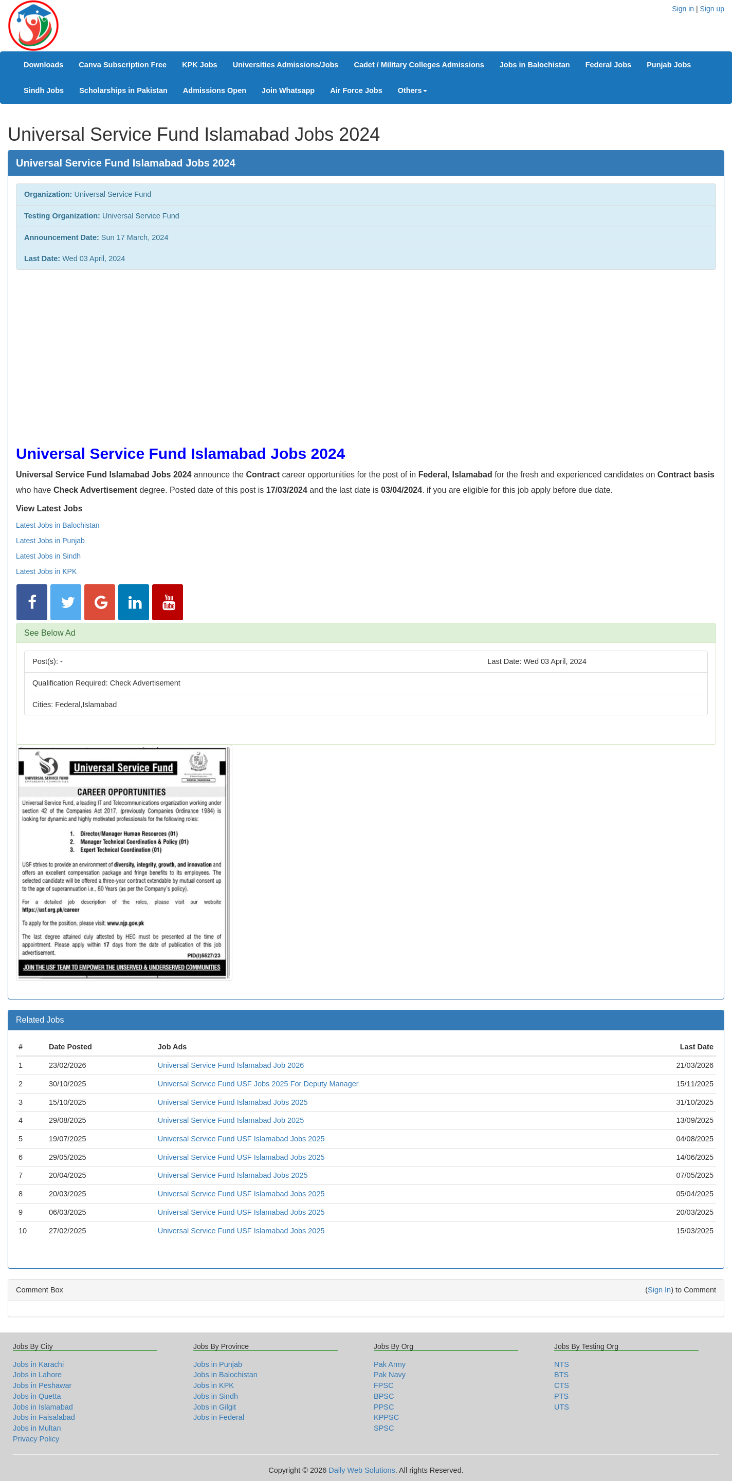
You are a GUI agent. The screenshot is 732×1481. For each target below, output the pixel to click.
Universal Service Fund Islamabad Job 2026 (231, 1065)
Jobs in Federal (218, 1417)
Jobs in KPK (213, 1385)
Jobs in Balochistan (535, 65)
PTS (561, 1396)
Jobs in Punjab (217, 1364)
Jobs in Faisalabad (44, 1417)
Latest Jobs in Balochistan (58, 525)
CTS (561, 1385)
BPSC (384, 1396)
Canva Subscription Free (123, 65)
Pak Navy (390, 1375)
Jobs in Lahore (37, 1375)
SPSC (384, 1428)
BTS (561, 1375)
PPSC (384, 1407)
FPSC (384, 1385)
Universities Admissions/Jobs (286, 65)
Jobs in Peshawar (42, 1385)
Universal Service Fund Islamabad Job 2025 (231, 1120)
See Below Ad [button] (50, 632)
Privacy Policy (36, 1439)
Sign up (712, 9)
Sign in (683, 9)
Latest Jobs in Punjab (50, 540)
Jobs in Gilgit (214, 1407)
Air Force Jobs (356, 90)
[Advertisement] (324, 352)
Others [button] (412, 90)
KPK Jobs (199, 65)
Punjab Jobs (669, 65)
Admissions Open (214, 90)
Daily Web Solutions (361, 1470)
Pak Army (390, 1364)
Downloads (43, 65)
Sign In (659, 1290)
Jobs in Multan (37, 1428)
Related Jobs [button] (40, 1019)
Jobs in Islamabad (43, 1407)
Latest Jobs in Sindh (48, 556)
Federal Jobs (608, 65)
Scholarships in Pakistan (123, 90)
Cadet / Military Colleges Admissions (419, 65)
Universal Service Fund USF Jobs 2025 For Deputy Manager (258, 1084)
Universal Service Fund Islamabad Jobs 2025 (233, 1102)
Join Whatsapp (288, 90)
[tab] (366, 633)
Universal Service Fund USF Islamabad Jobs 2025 (241, 1139)
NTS (561, 1364)
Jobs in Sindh (215, 1396)
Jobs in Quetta (37, 1396)
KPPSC (386, 1417)
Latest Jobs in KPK (46, 571)
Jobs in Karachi (38, 1364)
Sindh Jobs (44, 90)
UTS (561, 1407)
